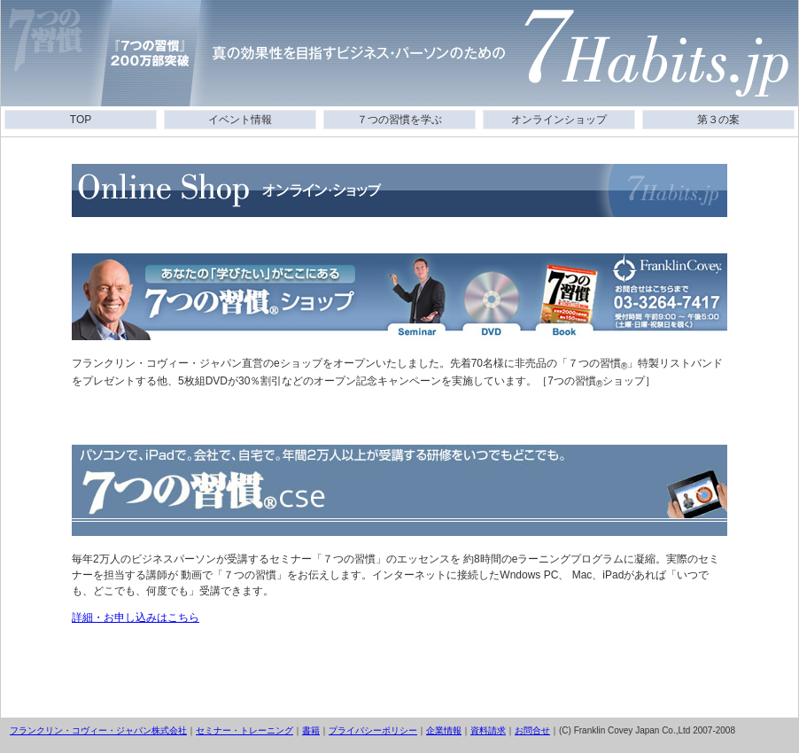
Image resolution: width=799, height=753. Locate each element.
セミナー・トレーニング (244, 730)
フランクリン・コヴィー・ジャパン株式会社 (98, 730)
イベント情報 (240, 119)
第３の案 (718, 119)
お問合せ (532, 730)
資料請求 (488, 730)
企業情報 (444, 730)
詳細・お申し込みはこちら (135, 617)
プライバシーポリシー (373, 730)
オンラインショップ (559, 119)
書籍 (311, 730)
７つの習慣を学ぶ (399, 119)
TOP (80, 119)
